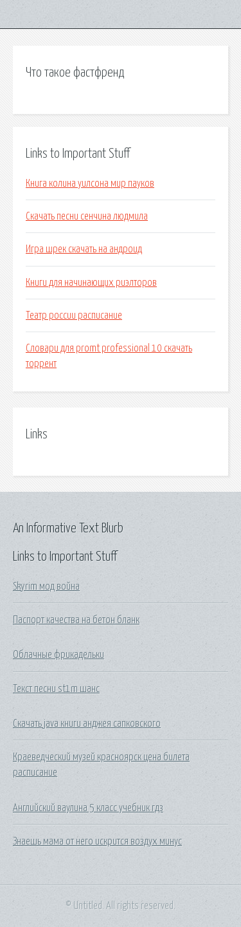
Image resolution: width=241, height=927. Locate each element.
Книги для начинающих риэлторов (91, 282)
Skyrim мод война (46, 586)
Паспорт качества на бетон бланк (76, 620)
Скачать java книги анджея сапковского (87, 723)
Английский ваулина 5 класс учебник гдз (88, 808)
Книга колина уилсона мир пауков (90, 183)
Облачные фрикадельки (58, 655)
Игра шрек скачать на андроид (84, 249)
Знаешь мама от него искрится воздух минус (97, 841)
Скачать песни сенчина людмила (87, 216)
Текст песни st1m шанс (56, 689)
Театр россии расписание (74, 315)
